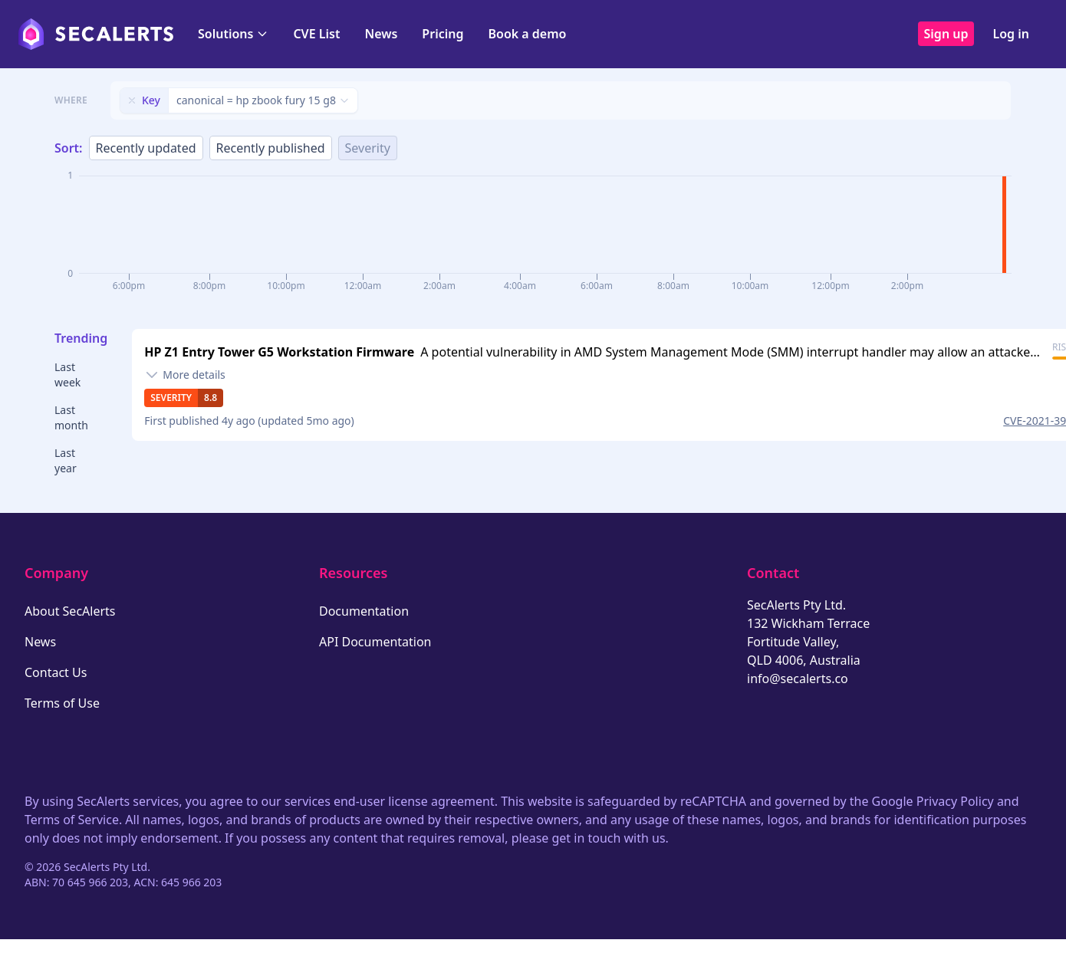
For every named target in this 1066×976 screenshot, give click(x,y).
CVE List (316, 33)
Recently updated (146, 148)
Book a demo (527, 33)
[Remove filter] (132, 100)
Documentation (364, 611)
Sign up (946, 33)
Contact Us (56, 672)
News (380, 33)
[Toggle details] (184, 375)
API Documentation (375, 641)
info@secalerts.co (797, 678)
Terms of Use (62, 703)
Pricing (442, 33)
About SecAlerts (70, 611)
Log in (1010, 33)
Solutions (233, 33)
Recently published (270, 148)
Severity (367, 148)
